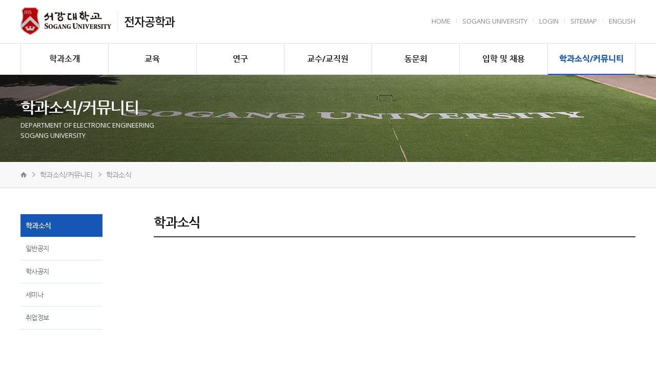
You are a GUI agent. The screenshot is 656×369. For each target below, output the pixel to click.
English (622, 21)
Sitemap (583, 21)
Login (549, 21)
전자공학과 (149, 21)
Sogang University (494, 21)
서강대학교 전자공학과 (65, 21)
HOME (441, 21)
